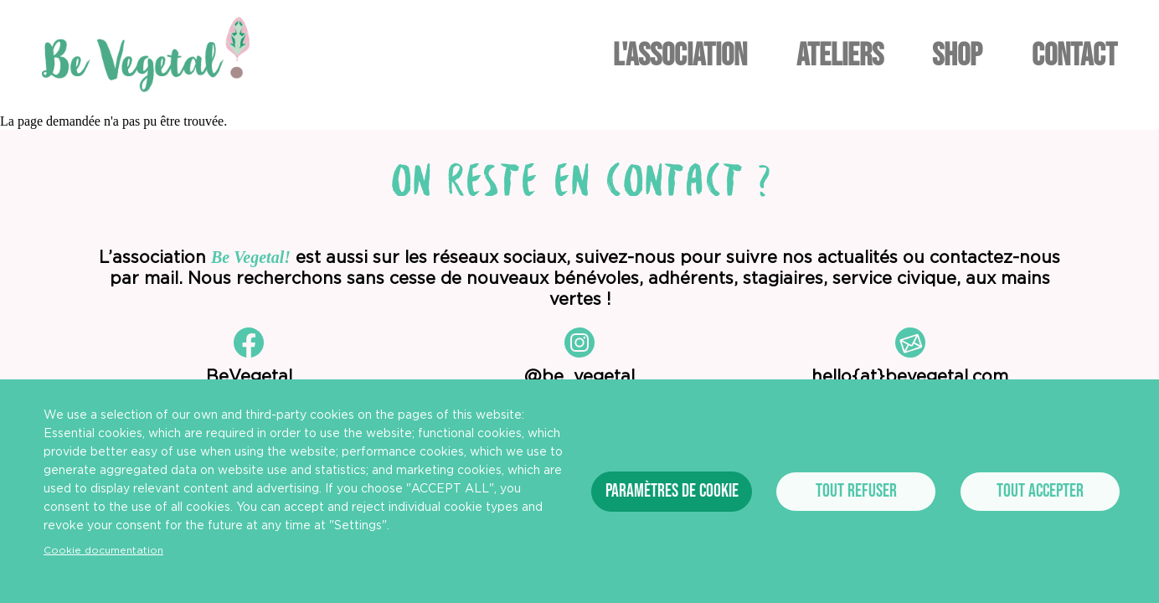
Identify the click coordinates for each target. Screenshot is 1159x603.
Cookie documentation (103, 550)
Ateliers (839, 56)
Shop (957, 56)
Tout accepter (1040, 491)
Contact (1074, 56)
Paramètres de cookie (672, 491)
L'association (680, 56)
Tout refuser (856, 491)
